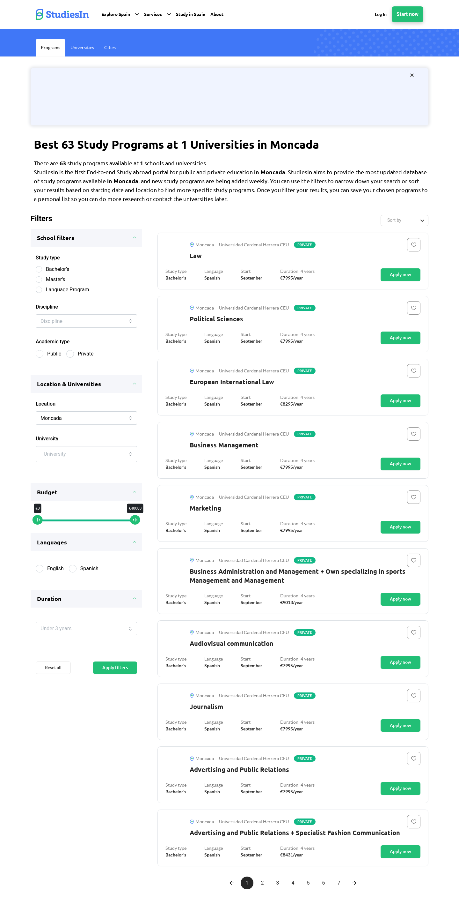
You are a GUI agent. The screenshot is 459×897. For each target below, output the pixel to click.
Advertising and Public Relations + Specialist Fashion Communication (295, 832)
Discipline (47, 307)
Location (45, 406)
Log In (381, 14)
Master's (55, 279)
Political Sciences (216, 319)
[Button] (413, 244)
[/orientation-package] (229, 96)
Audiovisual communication (231, 643)
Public (54, 356)
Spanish (89, 574)
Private (85, 356)
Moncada (202, 244)
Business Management (224, 445)
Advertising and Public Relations (239, 769)
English (55, 574)
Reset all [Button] (53, 675)
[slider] (38, 525)
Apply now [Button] (400, 274)
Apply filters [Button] (115, 675)
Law (196, 255)
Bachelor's (57, 269)
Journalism (206, 706)
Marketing (205, 508)
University (47, 444)
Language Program (67, 290)
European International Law (232, 381)
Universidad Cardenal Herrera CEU (254, 244)
